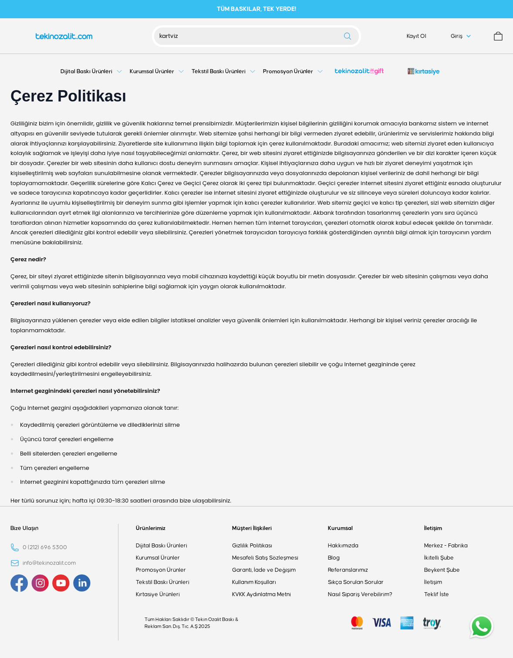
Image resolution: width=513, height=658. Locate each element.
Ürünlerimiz (150, 528)
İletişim (433, 528)
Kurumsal (340, 528)
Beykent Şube (442, 570)
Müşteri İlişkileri (252, 528)
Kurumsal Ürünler (158, 558)
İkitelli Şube (439, 558)
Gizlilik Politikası (252, 546)
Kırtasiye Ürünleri (158, 594)
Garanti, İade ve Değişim (264, 570)
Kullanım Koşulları (254, 582)
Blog (334, 558)
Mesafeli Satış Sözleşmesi (265, 558)
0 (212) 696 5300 (45, 547)
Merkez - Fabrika (446, 546)
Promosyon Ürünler (161, 570)
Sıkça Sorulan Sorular (356, 582)
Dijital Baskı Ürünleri (161, 546)
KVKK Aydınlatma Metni (261, 594)
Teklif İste (436, 594)
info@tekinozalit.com (49, 563)
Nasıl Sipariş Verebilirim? (360, 594)
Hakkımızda (343, 546)
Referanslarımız (348, 570)
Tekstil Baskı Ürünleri (162, 582)
